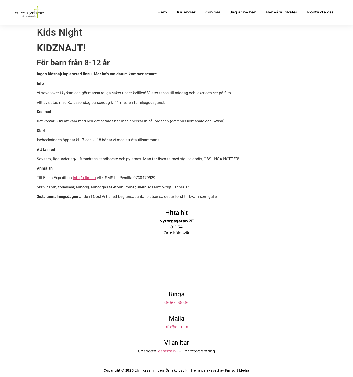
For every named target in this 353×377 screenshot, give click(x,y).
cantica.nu (168, 351)
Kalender (186, 12)
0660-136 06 (176, 302)
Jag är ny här (243, 12)
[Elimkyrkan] (176, 263)
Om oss (212, 12)
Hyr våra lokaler (281, 12)
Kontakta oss (320, 12)
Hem (162, 12)
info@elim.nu (84, 177)
